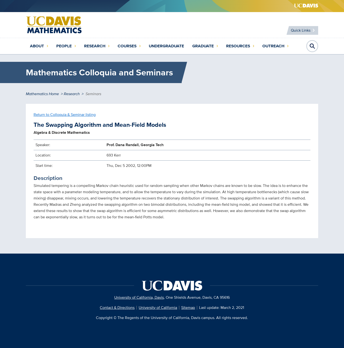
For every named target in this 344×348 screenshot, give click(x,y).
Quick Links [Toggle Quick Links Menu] (300, 30)
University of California (158, 307)
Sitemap (188, 307)
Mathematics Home (42, 94)
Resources (238, 46)
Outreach (273, 46)
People (64, 46)
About (37, 46)
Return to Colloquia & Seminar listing (65, 114)
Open (312, 46)
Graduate (203, 46)
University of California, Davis (139, 297)
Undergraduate (166, 46)
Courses (127, 46)
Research (94, 46)
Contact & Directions (117, 307)
